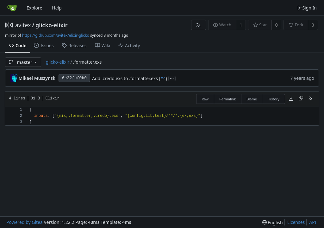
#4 (163, 78)
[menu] (272, 222)
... (172, 78)
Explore (34, 8)
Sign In (307, 8)
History (273, 99)
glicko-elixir (51, 25)
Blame (251, 99)
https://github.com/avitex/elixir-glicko (55, 35)
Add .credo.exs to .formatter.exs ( (126, 78)
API (312, 222)
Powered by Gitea (24, 222)
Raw (205, 99)
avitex (23, 25)
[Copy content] (301, 98)
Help (57, 8)
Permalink (227, 99)
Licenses (296, 222)
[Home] (12, 8)
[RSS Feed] (198, 25)
